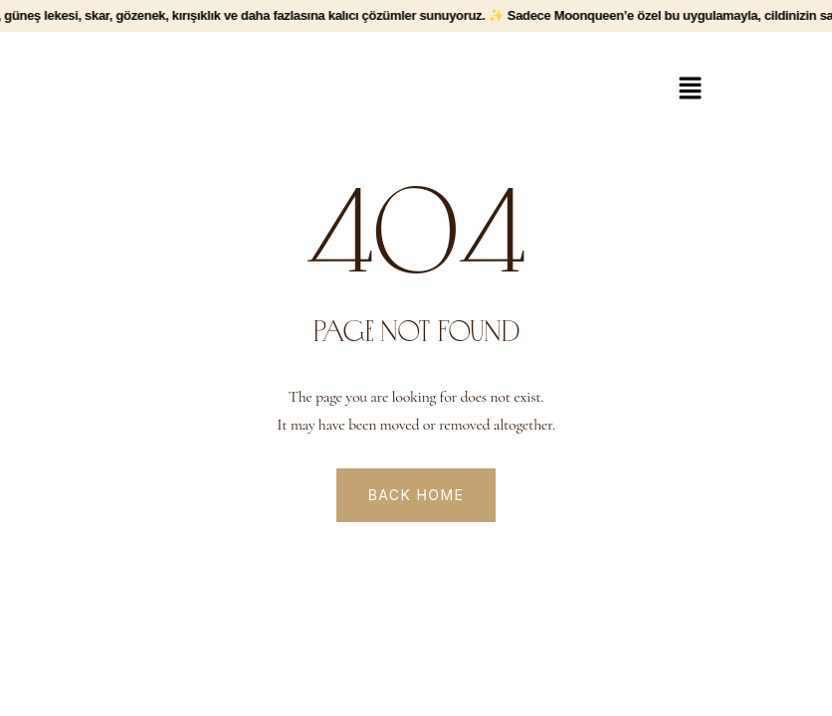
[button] (690, 89)
